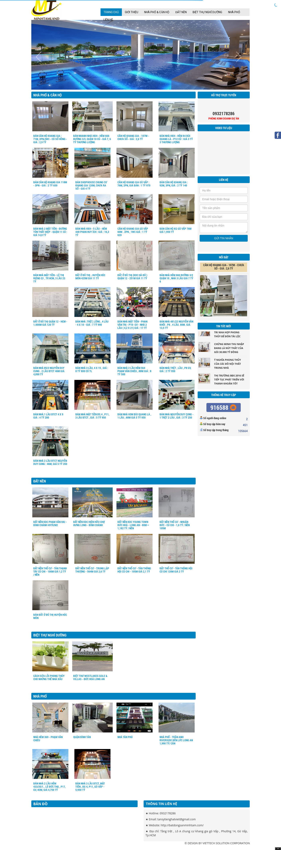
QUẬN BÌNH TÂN (82, 737)
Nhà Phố (234, 12)
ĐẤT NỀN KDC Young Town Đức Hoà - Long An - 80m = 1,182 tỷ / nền (133, 525)
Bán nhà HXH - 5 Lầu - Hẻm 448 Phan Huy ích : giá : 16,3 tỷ (92, 232)
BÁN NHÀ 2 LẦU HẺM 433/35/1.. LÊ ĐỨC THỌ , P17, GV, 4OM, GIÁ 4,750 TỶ (49, 786)
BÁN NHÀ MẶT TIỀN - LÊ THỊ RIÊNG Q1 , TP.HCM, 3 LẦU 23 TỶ (49, 278)
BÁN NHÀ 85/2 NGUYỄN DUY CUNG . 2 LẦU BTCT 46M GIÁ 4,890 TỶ (48, 371)
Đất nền (181, 12)
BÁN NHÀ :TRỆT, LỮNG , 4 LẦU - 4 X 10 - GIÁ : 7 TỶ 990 (91, 323)
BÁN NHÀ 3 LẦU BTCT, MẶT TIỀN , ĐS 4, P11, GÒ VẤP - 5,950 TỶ (90, 786)
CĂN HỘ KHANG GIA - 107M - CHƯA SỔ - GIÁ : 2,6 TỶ (133, 137)
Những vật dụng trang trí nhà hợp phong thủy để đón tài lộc (230, 334)
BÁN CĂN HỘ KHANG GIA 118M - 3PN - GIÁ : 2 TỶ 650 (50, 183)
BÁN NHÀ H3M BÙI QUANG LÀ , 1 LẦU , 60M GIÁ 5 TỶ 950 (134, 415)
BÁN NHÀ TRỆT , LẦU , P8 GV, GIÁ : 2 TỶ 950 (175, 369)
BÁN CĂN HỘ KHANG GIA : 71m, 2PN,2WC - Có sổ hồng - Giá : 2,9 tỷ (50, 139)
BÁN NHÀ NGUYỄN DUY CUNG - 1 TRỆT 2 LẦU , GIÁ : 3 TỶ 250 (176, 415)
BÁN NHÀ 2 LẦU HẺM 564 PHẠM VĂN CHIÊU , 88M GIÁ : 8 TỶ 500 (134, 371)
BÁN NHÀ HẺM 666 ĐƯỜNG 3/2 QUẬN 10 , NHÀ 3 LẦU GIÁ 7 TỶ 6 (176, 278)
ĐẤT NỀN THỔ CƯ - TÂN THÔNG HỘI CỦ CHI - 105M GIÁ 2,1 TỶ (134, 569)
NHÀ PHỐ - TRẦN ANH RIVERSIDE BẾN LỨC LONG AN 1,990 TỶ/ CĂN (176, 740)
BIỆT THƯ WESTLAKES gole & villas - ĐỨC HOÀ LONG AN (90, 677)
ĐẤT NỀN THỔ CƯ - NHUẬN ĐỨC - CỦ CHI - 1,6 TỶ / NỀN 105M (175, 525)
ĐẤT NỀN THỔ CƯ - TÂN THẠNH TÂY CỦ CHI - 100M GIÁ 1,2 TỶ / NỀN (50, 571)
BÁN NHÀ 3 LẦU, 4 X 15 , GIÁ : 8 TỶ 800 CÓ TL (91, 369)
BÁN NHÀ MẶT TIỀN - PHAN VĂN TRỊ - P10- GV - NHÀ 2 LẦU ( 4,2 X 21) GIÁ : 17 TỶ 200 (132, 326)
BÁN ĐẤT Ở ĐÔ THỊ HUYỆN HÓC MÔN (50, 616)
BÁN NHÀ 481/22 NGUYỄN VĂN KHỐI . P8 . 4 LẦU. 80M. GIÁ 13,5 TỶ (176, 325)
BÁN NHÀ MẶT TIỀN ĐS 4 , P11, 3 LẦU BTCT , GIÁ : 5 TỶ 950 (92, 415)
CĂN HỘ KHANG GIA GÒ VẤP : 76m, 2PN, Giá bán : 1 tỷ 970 (133, 183)
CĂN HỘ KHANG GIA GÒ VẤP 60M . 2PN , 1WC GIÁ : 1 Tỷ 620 (132, 232)
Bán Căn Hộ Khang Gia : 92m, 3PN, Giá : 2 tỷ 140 (174, 183)
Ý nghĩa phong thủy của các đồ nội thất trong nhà (227, 365)
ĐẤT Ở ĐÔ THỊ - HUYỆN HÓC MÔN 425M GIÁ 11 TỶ (90, 276)
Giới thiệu (131, 12)
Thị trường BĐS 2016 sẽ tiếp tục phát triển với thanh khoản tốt (229, 381)
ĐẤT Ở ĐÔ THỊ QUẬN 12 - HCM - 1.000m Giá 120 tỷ (50, 323)
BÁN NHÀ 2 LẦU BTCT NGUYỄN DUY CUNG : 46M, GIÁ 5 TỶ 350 (50, 462)
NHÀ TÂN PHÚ (125, 737)
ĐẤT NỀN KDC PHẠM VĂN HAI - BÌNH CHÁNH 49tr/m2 (50, 523)
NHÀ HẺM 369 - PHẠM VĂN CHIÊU (48, 738)
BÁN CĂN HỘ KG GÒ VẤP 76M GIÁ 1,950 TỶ (175, 230)
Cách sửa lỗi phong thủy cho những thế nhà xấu (49, 677)
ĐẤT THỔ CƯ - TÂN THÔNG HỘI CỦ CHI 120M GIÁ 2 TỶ (176, 569)
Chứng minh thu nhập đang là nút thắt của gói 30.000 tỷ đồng (229, 350)
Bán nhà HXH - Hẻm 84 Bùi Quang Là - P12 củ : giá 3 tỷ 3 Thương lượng (176, 139)
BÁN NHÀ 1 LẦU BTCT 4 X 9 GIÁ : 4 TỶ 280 (48, 415)
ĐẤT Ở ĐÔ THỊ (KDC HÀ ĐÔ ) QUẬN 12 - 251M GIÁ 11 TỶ (132, 276)
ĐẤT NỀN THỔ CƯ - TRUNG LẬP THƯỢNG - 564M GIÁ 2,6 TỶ (92, 569)
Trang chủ (111, 12)
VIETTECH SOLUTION (215, 843)
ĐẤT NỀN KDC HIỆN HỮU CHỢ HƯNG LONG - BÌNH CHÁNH (89, 523)
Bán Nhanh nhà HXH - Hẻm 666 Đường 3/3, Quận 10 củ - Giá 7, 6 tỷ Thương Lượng (92, 139)
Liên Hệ (108, 19)
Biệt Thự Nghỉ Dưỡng (207, 12)
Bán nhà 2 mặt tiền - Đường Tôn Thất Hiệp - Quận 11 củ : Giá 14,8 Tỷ (50, 232)
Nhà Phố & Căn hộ (156, 12)
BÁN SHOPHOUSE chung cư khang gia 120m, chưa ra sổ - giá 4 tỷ (91, 185)
